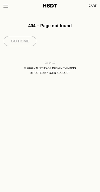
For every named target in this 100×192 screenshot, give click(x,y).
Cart (93, 5)
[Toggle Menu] (6, 6)
